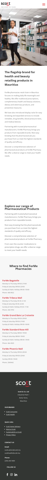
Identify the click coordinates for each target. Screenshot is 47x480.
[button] (44, 3)
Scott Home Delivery (13, 427)
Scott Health (10, 414)
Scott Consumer (11, 412)
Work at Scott (10, 429)
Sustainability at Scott (14, 432)
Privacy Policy (11, 435)
